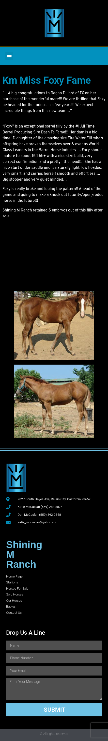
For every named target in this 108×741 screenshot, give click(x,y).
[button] (9, 56)
